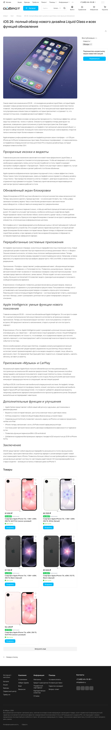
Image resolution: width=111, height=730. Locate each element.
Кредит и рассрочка (41, 683)
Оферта (24, 724)
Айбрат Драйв (23, 683)
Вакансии (21, 689)
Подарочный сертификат (38, 687)
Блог (20, 686)
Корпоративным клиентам (39, 692)
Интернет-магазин (7, 676)
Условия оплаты (55, 679)
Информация (39, 675)
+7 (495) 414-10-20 (87, 2)
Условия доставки (55, 683)
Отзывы (36, 696)
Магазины (37, 679)
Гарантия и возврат (56, 686)
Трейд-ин (6, 694)
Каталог (6, 681)
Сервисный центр (9, 691)
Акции (5, 685)
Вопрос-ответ (54, 689)
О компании (22, 679)
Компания (22, 675)
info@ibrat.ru (81, 682)
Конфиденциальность (11, 724)
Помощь (52, 675)
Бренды (6, 688)
